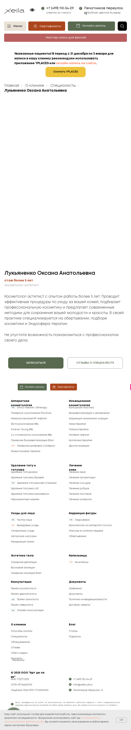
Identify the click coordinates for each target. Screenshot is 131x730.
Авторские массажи (24, 536)
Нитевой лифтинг (79, 435)
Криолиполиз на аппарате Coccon (90, 525)
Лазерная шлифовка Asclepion (36, 446)
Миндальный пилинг (22, 542)
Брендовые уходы (28, 525)
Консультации (21, 582)
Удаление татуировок (24, 472)
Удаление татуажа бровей (27, 478)
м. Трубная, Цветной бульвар (102, 13)
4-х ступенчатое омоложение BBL (31, 435)
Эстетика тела (22, 555)
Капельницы (78, 555)
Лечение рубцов (79, 489)
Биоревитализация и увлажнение (89, 413)
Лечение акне (77, 472)
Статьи (73, 631)
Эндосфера (82, 520)
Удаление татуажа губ (25, 489)
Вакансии (18, 660)
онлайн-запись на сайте (76, 63)
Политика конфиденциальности (88, 599)
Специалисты (63, 85)
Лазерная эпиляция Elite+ (26, 573)
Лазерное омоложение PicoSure (31, 413)
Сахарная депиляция (24, 562)
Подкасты (75, 637)
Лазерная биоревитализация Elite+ (32, 440)
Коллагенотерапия (80, 440)
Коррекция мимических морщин (88, 419)
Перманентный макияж (25, 499)
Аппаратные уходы (22, 531)
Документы (77, 582)
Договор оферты (79, 605)
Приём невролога (22, 605)
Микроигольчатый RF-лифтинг (29, 419)
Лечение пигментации (82, 478)
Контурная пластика (81, 408)
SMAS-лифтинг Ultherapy (32, 408)
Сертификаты (50, 26)
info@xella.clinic (83, 685)
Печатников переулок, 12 (88, 690)
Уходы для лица (23, 513)
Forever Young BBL (22, 429)
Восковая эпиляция (23, 568)
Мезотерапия (77, 424)
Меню (17, 26)
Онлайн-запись (94, 26)
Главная (11, 85)
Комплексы (81, 562)
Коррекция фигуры (82, 513)
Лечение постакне (80, 494)
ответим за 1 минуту (58, 13)
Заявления (75, 589)
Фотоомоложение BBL (25, 424)
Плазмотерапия (79, 429)
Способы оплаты (21, 631)
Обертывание (77, 536)
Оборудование (20, 642)
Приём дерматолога (24, 594)
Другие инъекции (79, 446)
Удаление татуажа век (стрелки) (36, 483)
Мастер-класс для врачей (66, 37)
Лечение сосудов (79, 483)
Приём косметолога (23, 589)
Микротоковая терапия (25, 451)
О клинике (34, 85)
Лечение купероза (80, 499)
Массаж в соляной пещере (86, 531)
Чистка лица (24, 520)
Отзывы (15, 648)
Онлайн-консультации (30, 610)
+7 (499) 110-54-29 (60, 8)
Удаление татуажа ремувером (30, 494)
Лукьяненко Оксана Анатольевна (35, 90)
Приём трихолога (28, 599)
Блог (72, 624)
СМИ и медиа (19, 653)
